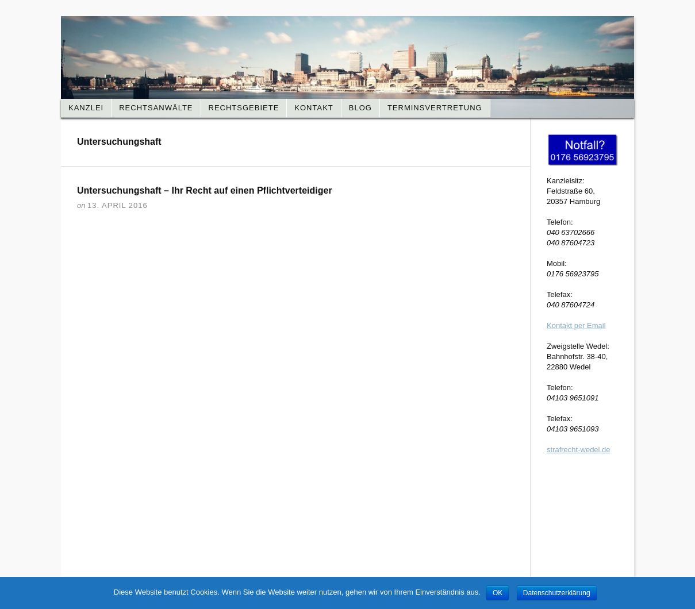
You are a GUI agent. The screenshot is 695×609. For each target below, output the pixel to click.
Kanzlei (85, 107)
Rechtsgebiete (244, 107)
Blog (360, 107)
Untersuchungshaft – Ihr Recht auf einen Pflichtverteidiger (204, 190)
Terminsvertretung (434, 107)
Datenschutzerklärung (556, 593)
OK (497, 593)
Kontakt (313, 107)
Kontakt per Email (576, 325)
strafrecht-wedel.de (578, 449)
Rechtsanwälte (156, 107)
